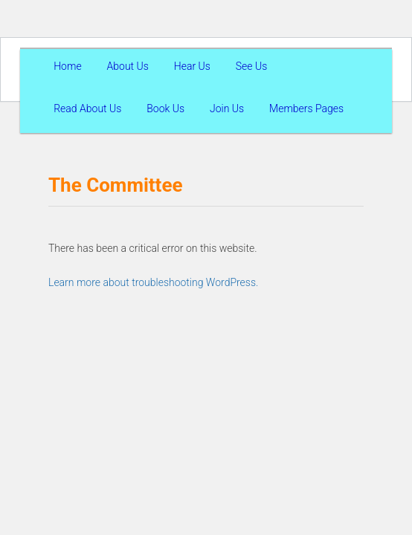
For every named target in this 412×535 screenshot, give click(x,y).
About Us (128, 66)
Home (67, 66)
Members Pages (306, 108)
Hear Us (192, 66)
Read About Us (87, 108)
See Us (252, 66)
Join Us (227, 108)
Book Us (165, 108)
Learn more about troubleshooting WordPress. (153, 282)
